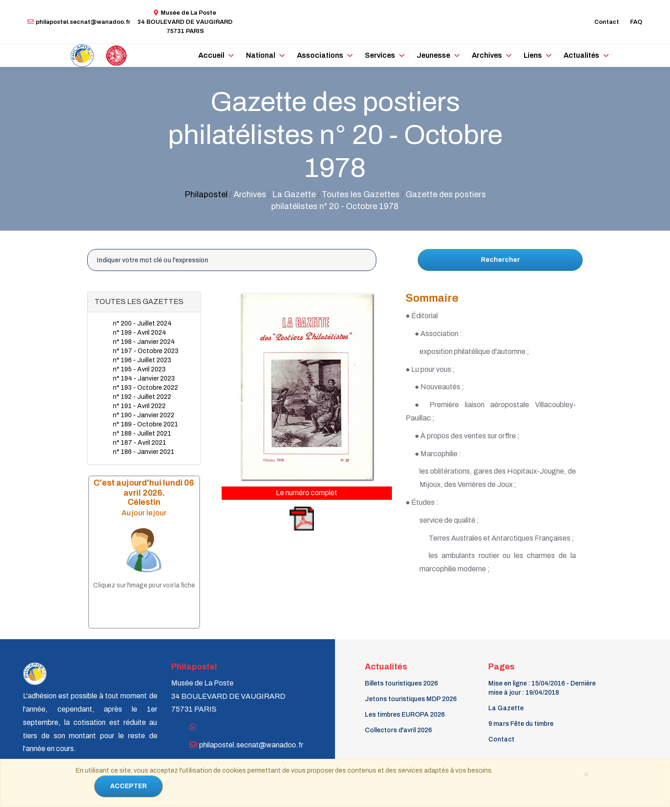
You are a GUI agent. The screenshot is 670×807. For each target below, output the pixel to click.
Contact (606, 22)
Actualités (581, 55)
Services (380, 55)
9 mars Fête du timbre (520, 723)
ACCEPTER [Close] (128, 786)
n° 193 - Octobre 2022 (145, 387)
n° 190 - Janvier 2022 (143, 415)
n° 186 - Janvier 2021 (143, 451)
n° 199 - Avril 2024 (139, 332)
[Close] (586, 773)
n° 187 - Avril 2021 (139, 442)
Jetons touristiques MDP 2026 (411, 699)
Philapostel (206, 194)
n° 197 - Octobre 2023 (146, 351)
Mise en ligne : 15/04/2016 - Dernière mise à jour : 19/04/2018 (542, 688)
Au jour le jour (144, 513)
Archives (487, 55)
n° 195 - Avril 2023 (139, 369)
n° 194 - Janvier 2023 (144, 378)
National (260, 55)
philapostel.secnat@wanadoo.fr (79, 22)
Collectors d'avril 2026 (398, 730)
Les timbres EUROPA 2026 (405, 714)
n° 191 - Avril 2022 (139, 406)
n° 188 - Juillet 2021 (142, 433)
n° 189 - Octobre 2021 (145, 424)
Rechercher (500, 259)
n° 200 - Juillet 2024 (142, 323)
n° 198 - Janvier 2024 (144, 341)
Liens (533, 55)
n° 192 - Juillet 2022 (142, 396)
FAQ (636, 22)
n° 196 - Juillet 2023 (142, 360)
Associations (320, 55)
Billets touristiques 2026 (401, 683)
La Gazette (506, 708)
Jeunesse (433, 55)
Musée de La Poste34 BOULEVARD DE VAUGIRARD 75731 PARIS (185, 22)
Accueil (211, 55)
